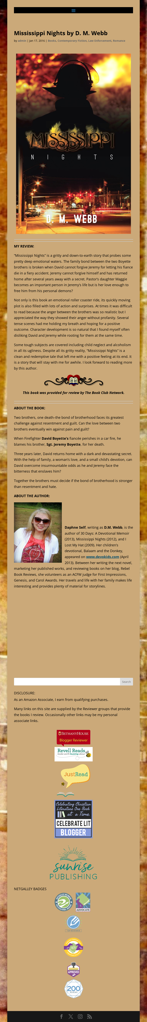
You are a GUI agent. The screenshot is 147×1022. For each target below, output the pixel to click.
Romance (119, 40)
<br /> (73, 640)
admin (22, 40)
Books (52, 40)
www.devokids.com (102, 556)
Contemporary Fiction (72, 40)
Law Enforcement (99, 40)
